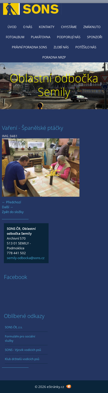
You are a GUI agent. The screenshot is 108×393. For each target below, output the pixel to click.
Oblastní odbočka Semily (54, 84)
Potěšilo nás (85, 47)
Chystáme (69, 27)
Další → (7, 207)
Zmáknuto (91, 27)
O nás (27, 27)
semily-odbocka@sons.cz (25, 258)
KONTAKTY (46, 27)
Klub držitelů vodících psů (22, 359)
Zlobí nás (61, 47)
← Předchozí (11, 202)
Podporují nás (68, 37)
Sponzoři (94, 37)
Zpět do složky (13, 212)
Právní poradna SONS (29, 47)
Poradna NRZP (54, 57)
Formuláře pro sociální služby (20, 338)
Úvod (12, 27)
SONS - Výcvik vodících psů (23, 350)
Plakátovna (40, 37)
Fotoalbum (15, 37)
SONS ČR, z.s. (14, 327)
